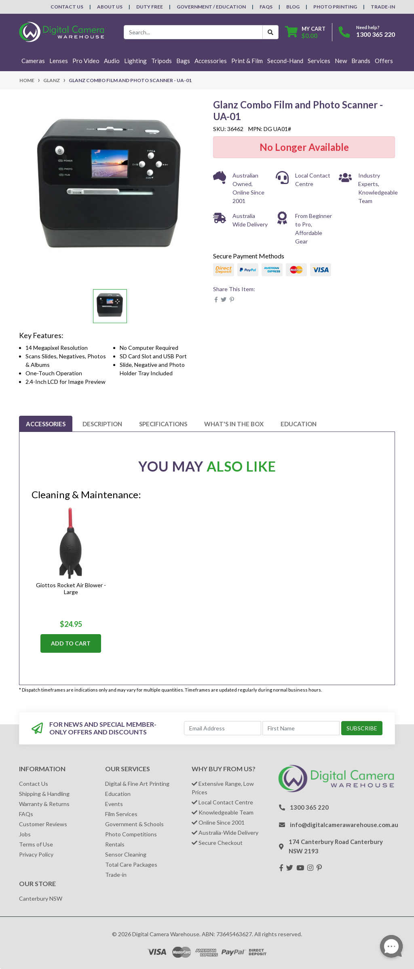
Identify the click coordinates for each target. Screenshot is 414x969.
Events (114, 803)
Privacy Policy (36, 854)
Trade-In (383, 7)
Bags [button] (183, 60)
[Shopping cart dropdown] (305, 32)
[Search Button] (270, 32)
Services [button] (319, 60)
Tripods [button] (161, 60)
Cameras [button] (33, 60)
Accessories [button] (210, 60)
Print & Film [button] (247, 60)
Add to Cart (71, 643)
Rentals (115, 844)
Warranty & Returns (44, 803)
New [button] (341, 60)
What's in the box (234, 423)
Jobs (25, 834)
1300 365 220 (375, 34)
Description (102, 423)
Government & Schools (134, 824)
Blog (293, 7)
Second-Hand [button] (285, 60)
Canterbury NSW (40, 898)
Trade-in (116, 874)
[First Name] (301, 728)
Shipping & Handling (44, 793)
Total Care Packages (131, 864)
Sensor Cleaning (125, 854)
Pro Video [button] (85, 60)
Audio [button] (112, 60)
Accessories (45, 423)
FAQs (266, 7)
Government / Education (211, 7)
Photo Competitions (131, 834)
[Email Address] (222, 728)
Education (299, 423)
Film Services (121, 813)
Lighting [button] (135, 60)
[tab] (45, 424)
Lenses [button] (58, 60)
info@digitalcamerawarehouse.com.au (344, 824)
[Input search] (193, 32)
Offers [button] (384, 60)
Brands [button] (360, 60)
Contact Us (67, 7)
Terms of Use (36, 844)
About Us (110, 7)
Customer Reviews (43, 824)
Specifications (163, 423)
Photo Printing (335, 7)
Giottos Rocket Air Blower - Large (71, 588)
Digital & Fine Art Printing (137, 783)
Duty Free (149, 7)
